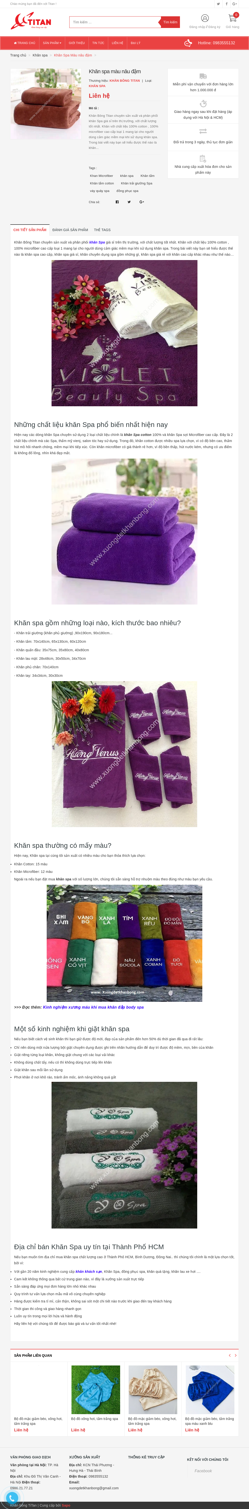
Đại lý (136, 43)
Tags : (93, 168)
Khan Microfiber (101, 176)
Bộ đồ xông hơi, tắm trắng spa (94, 1419)
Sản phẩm (52, 43)
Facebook (203, 1471)
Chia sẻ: (94, 202)
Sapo (66, 1505)
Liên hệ (117, 43)
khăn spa (126, 176)
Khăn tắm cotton (102, 183)
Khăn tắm (147, 176)
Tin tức (98, 43)
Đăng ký (214, 27)
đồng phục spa (127, 191)
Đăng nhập (197, 27)
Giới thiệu (77, 43)
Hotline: (216, 43)
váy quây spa (99, 191)
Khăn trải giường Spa (136, 183)
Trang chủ (25, 43)
